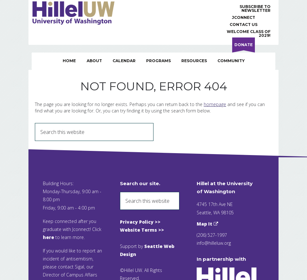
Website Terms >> (142, 230)
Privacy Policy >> (140, 222)
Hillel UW (80, 13)
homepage (215, 104)
